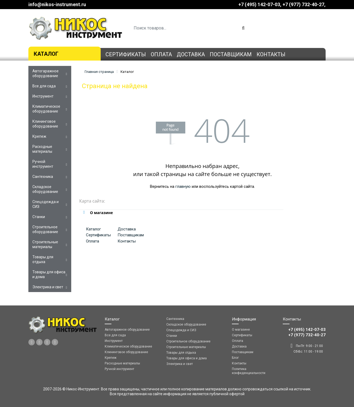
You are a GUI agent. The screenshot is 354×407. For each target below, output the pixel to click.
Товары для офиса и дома (48, 274)
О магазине (241, 329)
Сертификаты (126, 54)
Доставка (191, 54)
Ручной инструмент (42, 164)
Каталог (46, 54)
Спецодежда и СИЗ (45, 204)
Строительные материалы (45, 244)
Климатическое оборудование (46, 108)
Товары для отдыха (42, 259)
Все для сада (44, 86)
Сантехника (42, 176)
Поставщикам (231, 54)
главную (183, 186)
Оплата (161, 54)
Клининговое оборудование (45, 123)
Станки (38, 217)
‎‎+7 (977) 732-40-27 (303, 4)
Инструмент (43, 96)
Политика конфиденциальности (248, 371)
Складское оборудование (45, 189)
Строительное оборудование (45, 229)
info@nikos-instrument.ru (57, 4)
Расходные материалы (42, 149)
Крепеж (39, 136)
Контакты (271, 54)
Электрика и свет (47, 287)
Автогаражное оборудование (45, 73)
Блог (235, 358)
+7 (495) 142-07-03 (259, 4)
